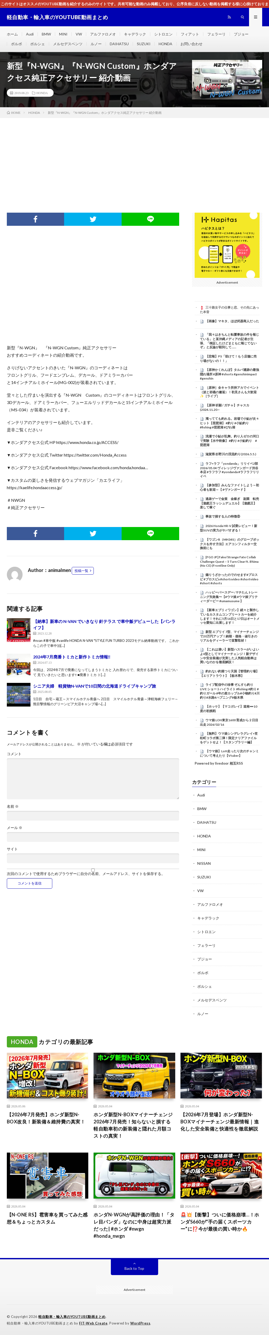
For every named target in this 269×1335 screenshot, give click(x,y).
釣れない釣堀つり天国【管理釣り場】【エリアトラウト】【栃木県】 (229, 673)
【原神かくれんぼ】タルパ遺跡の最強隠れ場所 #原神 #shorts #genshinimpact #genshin (229, 374)
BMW (46, 34)
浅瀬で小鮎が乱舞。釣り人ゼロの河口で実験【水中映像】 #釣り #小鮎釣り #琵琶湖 (229, 440)
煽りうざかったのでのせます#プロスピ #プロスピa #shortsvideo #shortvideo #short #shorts (229, 579)
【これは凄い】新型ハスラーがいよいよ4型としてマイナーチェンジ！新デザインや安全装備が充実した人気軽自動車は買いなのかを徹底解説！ (229, 655)
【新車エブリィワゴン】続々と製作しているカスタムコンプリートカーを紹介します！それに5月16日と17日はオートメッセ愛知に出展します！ (230, 616)
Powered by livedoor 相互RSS (219, 763)
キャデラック (135, 34)
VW (79, 34)
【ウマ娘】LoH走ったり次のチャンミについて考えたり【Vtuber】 (229, 753)
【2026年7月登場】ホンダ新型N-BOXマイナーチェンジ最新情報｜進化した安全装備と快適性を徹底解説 (219, 1122)
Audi (30, 34)
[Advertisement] (134, 157)
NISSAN (204, 863)
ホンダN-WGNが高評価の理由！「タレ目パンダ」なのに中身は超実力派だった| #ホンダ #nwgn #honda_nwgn (134, 1225)
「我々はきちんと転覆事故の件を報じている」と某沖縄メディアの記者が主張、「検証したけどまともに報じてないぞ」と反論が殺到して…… (229, 341)
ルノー (96, 44)
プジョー (241, 34)
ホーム (12, 34)
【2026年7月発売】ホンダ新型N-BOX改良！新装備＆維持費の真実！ (46, 1118)
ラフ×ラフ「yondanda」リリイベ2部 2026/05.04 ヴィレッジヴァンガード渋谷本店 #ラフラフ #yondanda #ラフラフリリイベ (229, 470)
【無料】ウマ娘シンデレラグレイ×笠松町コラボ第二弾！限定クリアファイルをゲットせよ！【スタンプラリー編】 (229, 738)
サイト (12, 849)
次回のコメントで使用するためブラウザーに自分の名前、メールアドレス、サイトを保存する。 (86, 874)
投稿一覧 (81, 571)
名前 (13, 806)
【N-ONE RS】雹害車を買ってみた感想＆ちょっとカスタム (47, 1218)
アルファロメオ (103, 34)
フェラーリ (216, 34)
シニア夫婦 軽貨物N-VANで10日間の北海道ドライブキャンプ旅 (94, 685)
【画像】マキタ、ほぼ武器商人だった (232, 321)
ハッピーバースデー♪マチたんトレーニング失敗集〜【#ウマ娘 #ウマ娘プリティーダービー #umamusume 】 (229, 596)
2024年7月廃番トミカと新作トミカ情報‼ (72, 656)
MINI (63, 34)
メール (14, 828)
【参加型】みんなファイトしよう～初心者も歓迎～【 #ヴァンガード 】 (229, 487)
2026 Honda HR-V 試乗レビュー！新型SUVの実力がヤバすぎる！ (228, 528)
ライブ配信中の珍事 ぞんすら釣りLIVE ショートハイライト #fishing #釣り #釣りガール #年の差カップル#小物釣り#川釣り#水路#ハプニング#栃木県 (230, 691)
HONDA (165, 44)
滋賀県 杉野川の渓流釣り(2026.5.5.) (230, 454)
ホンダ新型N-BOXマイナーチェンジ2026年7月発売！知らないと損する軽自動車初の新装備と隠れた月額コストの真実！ (133, 1125)
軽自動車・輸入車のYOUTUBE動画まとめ (72, 1316)
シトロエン (163, 34)
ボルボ (16, 44)
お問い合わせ (191, 44)
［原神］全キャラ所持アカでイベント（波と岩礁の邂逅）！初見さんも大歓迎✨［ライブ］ (229, 392)
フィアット (190, 34)
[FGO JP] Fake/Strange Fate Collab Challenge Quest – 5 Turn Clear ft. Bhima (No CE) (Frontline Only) (229, 561)
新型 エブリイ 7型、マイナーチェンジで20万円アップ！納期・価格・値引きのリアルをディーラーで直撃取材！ (229, 636)
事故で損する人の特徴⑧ (222, 516)
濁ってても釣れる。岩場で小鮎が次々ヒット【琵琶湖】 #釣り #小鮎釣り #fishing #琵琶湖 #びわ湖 (229, 423)
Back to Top (134, 1268)
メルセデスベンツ (67, 44)
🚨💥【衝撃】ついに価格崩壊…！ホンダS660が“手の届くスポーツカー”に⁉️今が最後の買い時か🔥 (219, 1222)
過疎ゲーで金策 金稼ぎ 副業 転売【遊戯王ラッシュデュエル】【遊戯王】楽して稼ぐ (229, 503)
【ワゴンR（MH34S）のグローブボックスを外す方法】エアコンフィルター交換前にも (229, 544)
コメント (14, 754)
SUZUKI (144, 44)
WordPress (140, 1323)
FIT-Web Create (93, 1323)
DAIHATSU (119, 44)
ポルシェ (37, 44)
